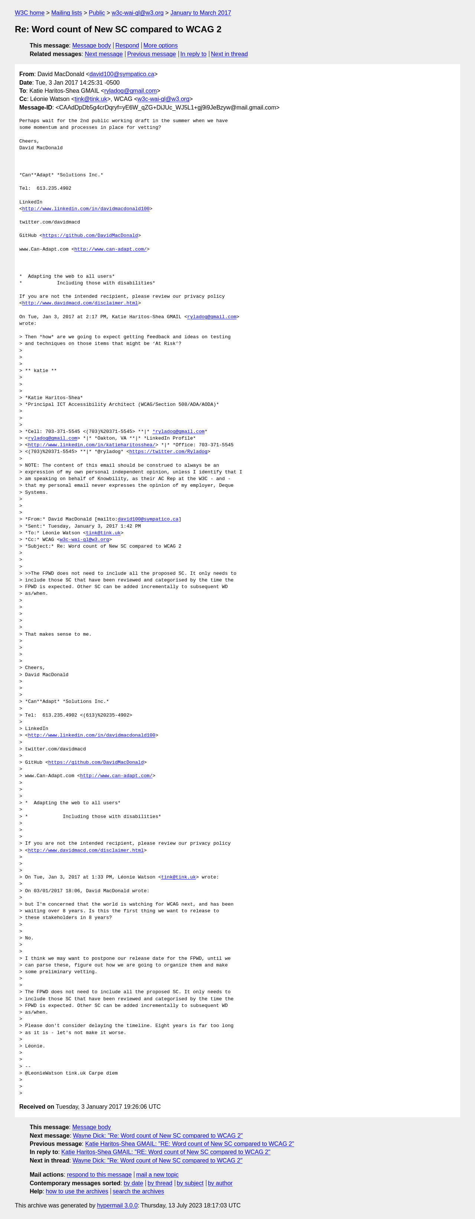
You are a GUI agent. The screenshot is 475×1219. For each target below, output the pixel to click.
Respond (127, 45)
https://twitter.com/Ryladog (168, 452)
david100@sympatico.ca (121, 74)
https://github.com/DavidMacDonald (90, 235)
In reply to (193, 54)
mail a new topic (157, 1174)
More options (161, 45)
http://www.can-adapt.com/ (110, 249)
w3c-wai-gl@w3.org (138, 13)
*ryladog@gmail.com (178, 431)
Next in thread (229, 54)
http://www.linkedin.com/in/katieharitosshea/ (91, 445)
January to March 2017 (200, 13)
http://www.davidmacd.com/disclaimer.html (80, 303)
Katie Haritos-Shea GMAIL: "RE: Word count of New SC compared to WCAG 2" (189, 1144)
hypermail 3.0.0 (117, 1205)
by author (220, 1183)
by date (133, 1183)
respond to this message (99, 1174)
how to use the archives (77, 1191)
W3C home (30, 13)
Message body (91, 45)
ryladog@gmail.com (130, 91)
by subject (190, 1183)
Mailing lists (66, 13)
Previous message (151, 54)
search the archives (138, 1191)
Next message (104, 54)
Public (97, 13)
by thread (160, 1183)
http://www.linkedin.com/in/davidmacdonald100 (86, 209)
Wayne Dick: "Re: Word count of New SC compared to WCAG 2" (158, 1135)
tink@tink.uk (91, 99)
